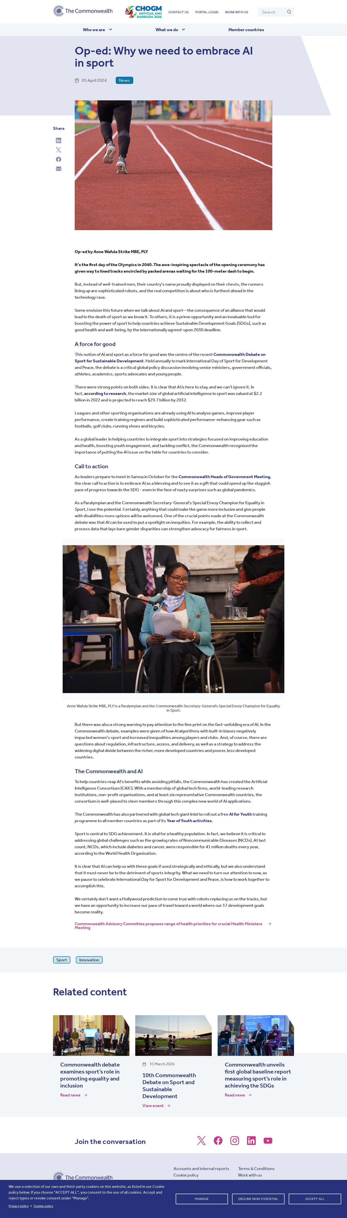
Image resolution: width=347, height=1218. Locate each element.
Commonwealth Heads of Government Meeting (224, 476)
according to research (105, 393)
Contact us (178, 12)
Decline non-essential (258, 1199)
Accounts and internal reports (201, 1168)
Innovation (89, 960)
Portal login (206, 12)
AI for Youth (240, 814)
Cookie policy (186, 1175)
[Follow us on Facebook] (218, 1143)
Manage (202, 1199)
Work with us (236, 12)
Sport (61, 960)
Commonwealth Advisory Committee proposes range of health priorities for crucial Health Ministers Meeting (168, 925)
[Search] (276, 12)
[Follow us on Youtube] (268, 1143)
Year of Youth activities (189, 820)
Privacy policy (19, 1206)
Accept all (315, 1199)
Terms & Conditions (256, 1168)
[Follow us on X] (201, 1143)
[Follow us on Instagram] (234, 1143)
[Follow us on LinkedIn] (251, 1143)
